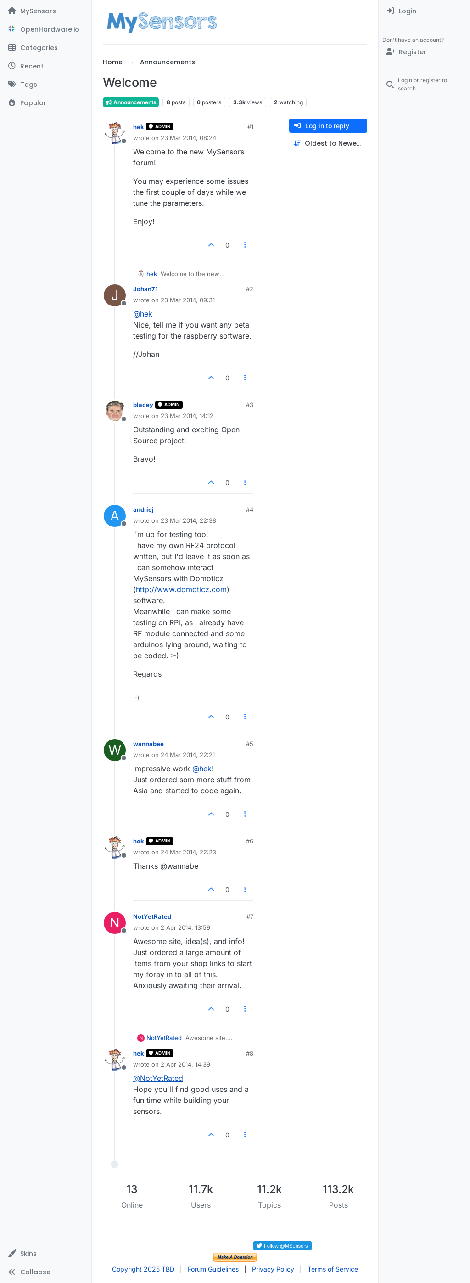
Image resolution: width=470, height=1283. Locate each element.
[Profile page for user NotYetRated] (115, 923)
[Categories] (46, 47)
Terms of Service (333, 1269)
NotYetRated (152, 916)
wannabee (148, 743)
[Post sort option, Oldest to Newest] (328, 143)
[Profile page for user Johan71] (115, 295)
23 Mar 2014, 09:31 (188, 300)
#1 (250, 126)
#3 (249, 404)
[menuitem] (424, 11)
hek (138, 126)
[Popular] (46, 103)
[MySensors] (46, 11)
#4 (249, 509)
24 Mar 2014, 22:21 (188, 754)
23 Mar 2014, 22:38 (188, 520)
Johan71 (145, 289)
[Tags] (46, 84)
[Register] (424, 52)
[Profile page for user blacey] (115, 411)
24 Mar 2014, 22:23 (188, 852)
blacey (143, 404)
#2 (249, 289)
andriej (143, 509)
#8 (249, 1053)
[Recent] (46, 66)
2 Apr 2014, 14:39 (185, 1064)
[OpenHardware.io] (46, 29)
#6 (249, 841)
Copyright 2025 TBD (143, 1269)
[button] (46, 1253)
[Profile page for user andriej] (115, 516)
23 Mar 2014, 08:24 (188, 137)
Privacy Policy (273, 1269)
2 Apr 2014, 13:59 (185, 927)
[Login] (424, 11)
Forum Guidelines (213, 1269)
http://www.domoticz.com (181, 589)
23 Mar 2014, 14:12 (187, 415)
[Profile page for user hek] (115, 133)
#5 (249, 743)
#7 (249, 916)
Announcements (131, 102)
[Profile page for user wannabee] (115, 750)
